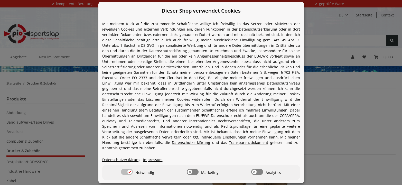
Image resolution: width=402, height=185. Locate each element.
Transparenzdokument (248, 142)
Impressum (153, 159)
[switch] (127, 172)
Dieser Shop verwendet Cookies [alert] (201, 10)
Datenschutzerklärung (191, 142)
